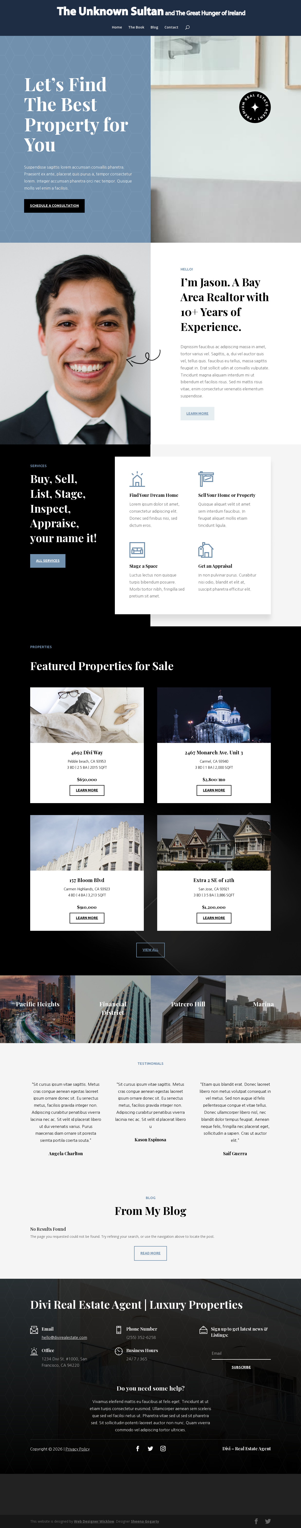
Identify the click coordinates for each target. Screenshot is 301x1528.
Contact (171, 27)
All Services (48, 561)
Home (117, 27)
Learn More (197, 413)
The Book (136, 27)
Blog (154, 27)
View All (150, 950)
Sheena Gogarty (145, 1521)
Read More (150, 1253)
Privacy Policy (77, 1449)
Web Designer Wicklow (94, 1521)
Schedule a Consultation (54, 206)
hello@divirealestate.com (64, 1337)
